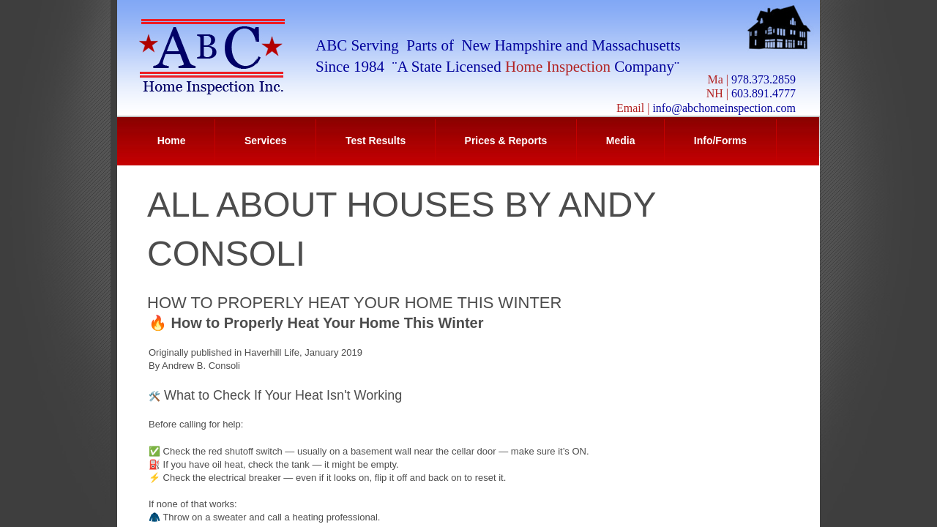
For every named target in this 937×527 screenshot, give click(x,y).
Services (265, 140)
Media (620, 140)
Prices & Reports (506, 140)
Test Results (376, 140)
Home (171, 140)
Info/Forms (720, 140)
